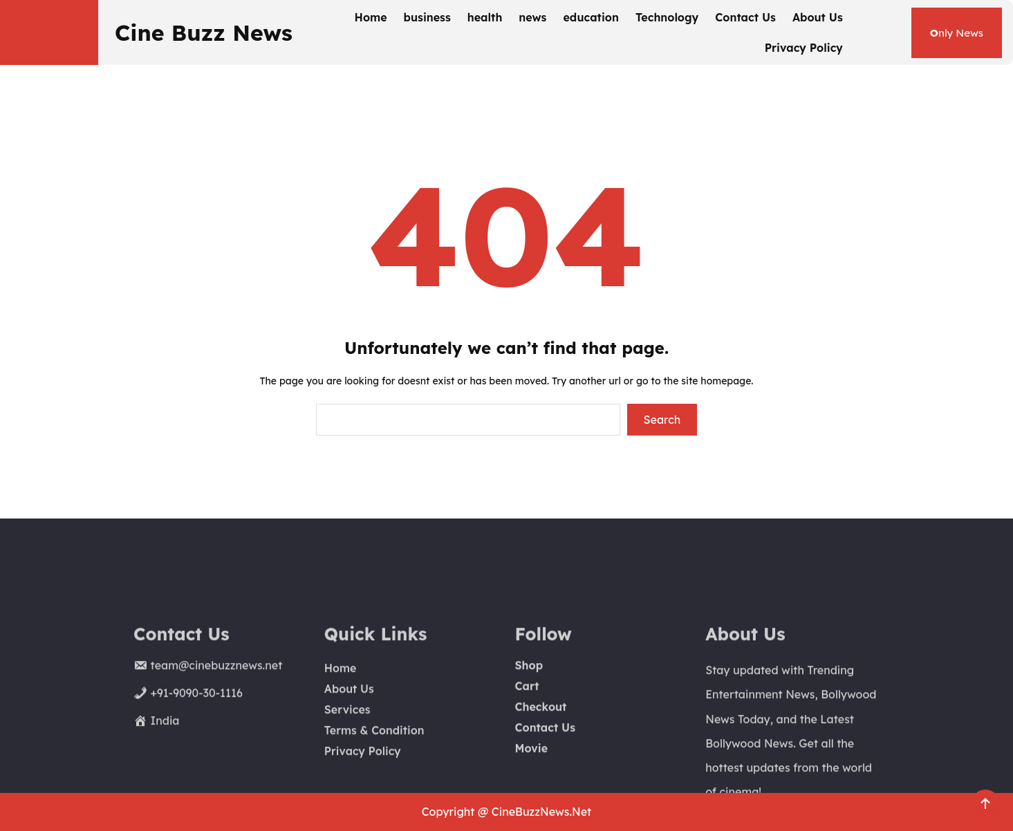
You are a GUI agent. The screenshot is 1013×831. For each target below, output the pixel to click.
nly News (956, 32)
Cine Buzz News (203, 32)
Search (662, 420)
